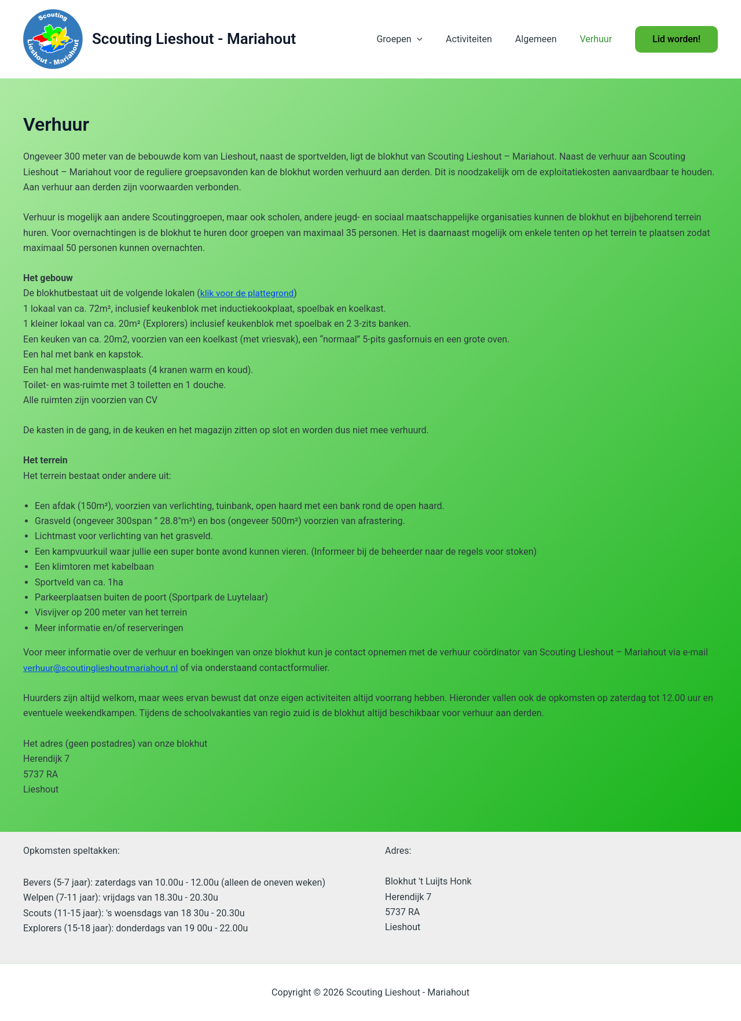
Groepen (415, 39)
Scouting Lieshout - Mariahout (194, 38)
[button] (433, 39)
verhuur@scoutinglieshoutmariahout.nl (103, 667)
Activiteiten (480, 39)
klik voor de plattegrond (248, 292)
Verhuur (598, 39)
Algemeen (543, 39)
